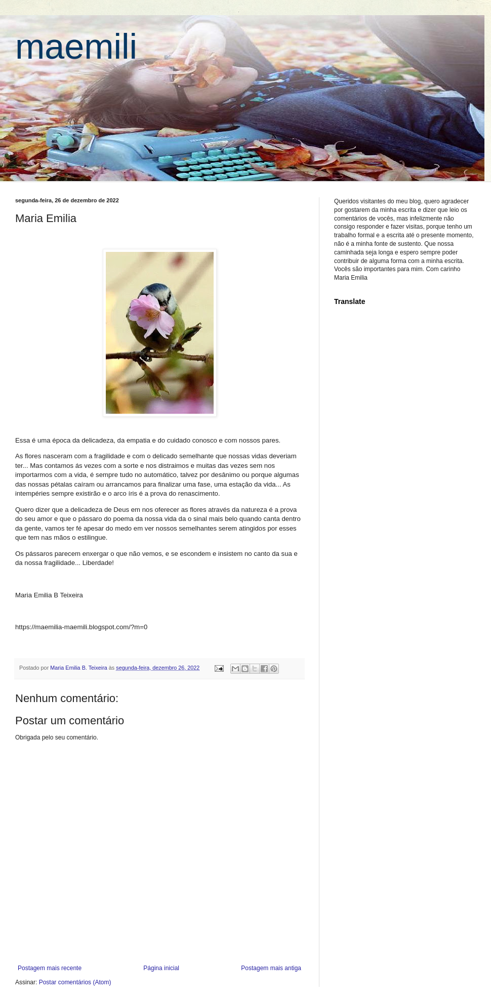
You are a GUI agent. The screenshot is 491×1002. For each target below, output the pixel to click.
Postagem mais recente (49, 968)
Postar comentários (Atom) (75, 982)
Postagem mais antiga (271, 968)
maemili (76, 46)
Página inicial (161, 968)
